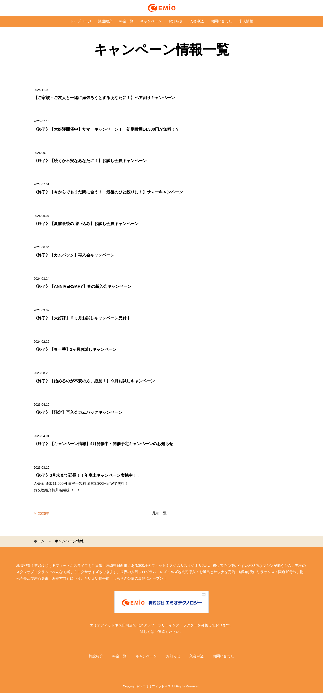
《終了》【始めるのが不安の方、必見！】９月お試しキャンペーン (94, 381)
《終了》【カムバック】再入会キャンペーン (74, 255)
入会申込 (197, 21)
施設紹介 (105, 21)
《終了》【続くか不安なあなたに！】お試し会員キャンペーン (90, 160)
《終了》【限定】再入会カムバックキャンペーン (78, 412)
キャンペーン (151, 21)
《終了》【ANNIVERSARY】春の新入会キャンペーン (82, 286)
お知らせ (175, 21)
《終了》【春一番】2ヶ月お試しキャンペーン (75, 349)
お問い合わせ (221, 21)
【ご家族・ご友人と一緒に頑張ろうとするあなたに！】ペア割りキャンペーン (104, 97)
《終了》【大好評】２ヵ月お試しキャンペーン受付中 (82, 318)
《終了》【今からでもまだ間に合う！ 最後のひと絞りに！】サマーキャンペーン (108, 192)
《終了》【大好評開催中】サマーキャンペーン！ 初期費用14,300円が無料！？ (106, 129)
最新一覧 (159, 513)
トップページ (80, 21)
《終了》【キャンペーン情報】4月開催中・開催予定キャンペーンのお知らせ (103, 444)
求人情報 (246, 21)
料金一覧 (126, 21)
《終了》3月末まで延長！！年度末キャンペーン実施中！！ (87, 475)
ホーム (39, 541)
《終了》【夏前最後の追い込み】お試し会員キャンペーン (86, 223)
